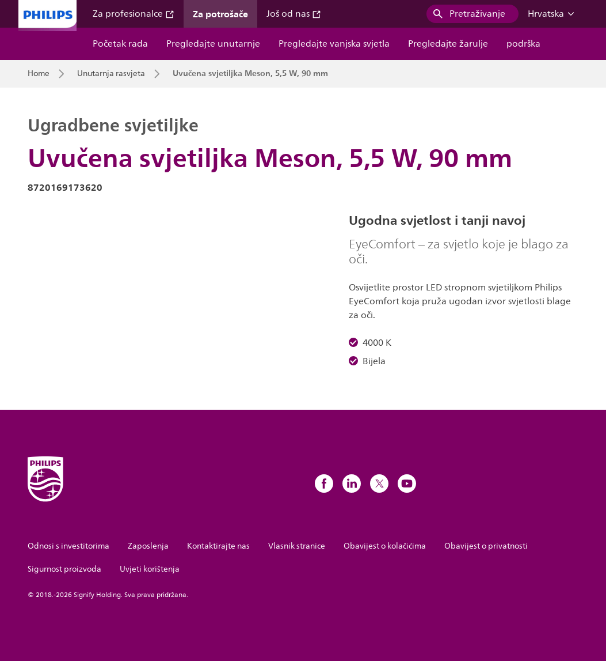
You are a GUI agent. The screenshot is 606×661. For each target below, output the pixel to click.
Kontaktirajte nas (218, 546)
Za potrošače (220, 14)
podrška (523, 43)
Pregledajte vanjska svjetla (334, 43)
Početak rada (120, 43)
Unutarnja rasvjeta (111, 74)
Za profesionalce (133, 14)
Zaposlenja (148, 546)
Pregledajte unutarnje (213, 43)
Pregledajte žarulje (448, 43)
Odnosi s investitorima (68, 546)
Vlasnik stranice (296, 546)
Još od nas (293, 14)
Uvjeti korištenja (150, 569)
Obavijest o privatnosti (486, 546)
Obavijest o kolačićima (385, 546)
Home (38, 74)
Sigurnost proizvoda (64, 569)
